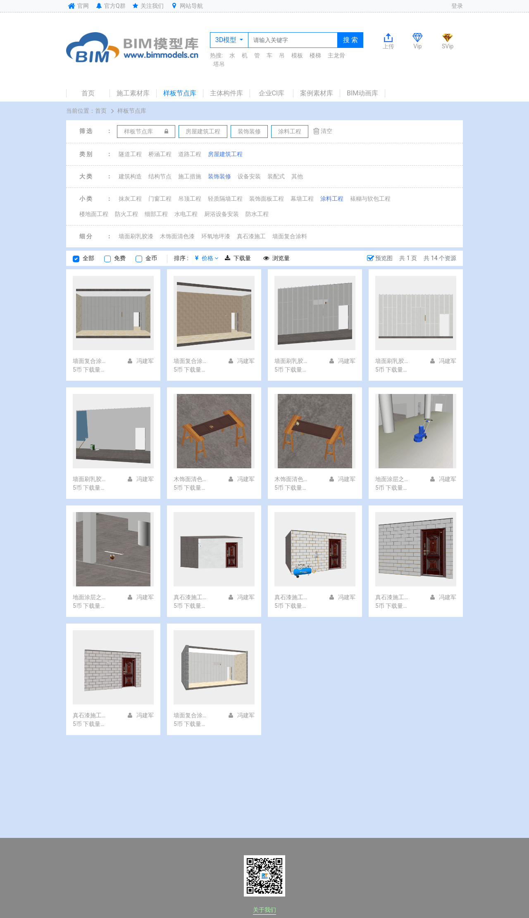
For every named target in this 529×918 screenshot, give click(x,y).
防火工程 (126, 214)
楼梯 (315, 55)
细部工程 (156, 214)
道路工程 (189, 154)
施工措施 (189, 176)
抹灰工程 (130, 198)
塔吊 (219, 64)
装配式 (276, 176)
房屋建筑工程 (225, 154)
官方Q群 (110, 5)
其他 (297, 176)
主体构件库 (226, 93)
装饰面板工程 (266, 198)
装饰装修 (219, 176)
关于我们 (264, 909)
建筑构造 (130, 176)
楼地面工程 (93, 214)
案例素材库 (316, 93)
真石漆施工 (251, 236)
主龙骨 (336, 55)
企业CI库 (272, 93)
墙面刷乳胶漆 (136, 236)
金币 (151, 258)
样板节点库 (179, 93)
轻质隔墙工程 (225, 198)
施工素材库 (133, 93)
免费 (120, 258)
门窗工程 (160, 198)
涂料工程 (331, 198)
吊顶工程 (189, 198)
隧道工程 (130, 154)
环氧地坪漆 (215, 236)
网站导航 (186, 5)
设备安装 (249, 176)
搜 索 (350, 40)
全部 (88, 258)
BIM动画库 (362, 93)
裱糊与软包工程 (370, 198)
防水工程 (257, 214)
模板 (297, 55)
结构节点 (160, 176)
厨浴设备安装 (221, 214)
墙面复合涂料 (289, 236)
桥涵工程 (160, 154)
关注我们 (148, 5)
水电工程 (186, 214)
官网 (77, 5)
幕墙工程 (302, 198)
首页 (88, 93)
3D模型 (226, 40)
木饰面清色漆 (177, 236)
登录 (457, 5)
